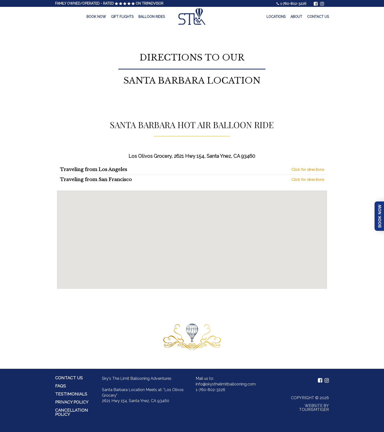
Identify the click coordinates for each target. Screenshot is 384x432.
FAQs (60, 385)
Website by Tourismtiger (314, 407)
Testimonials (71, 394)
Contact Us (318, 16)
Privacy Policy (71, 402)
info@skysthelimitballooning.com (226, 384)
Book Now (96, 16)
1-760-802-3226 (293, 3)
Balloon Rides (151, 16)
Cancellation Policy (71, 412)
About (296, 16)
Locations (276, 16)
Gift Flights (122, 16)
